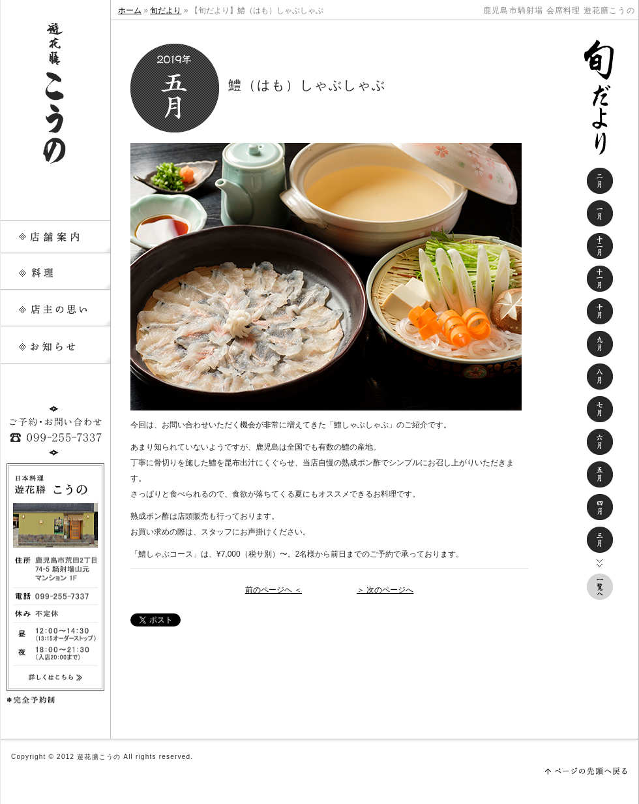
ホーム (129, 10)
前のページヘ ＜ (273, 590)
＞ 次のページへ (385, 590)
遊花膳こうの (55, 91)
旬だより (165, 10)
